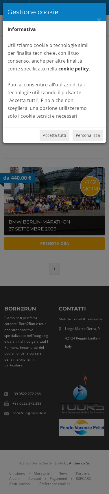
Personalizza (88, 135)
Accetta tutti (54, 135)
